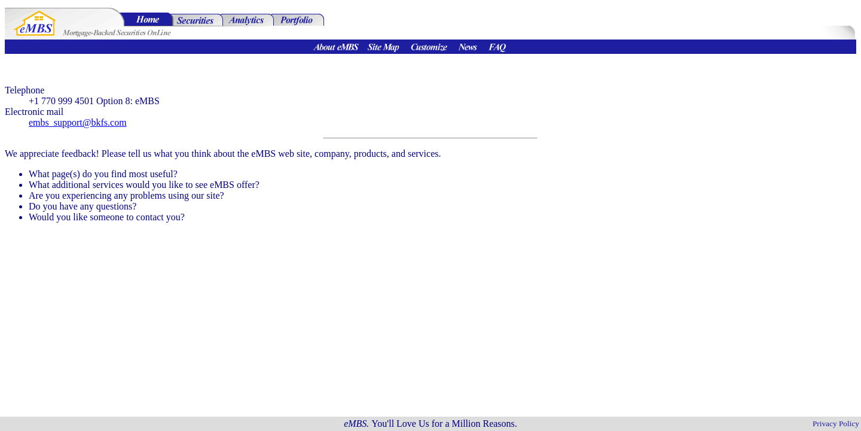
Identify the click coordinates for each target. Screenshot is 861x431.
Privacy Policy (836, 423)
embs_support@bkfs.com (78, 122)
